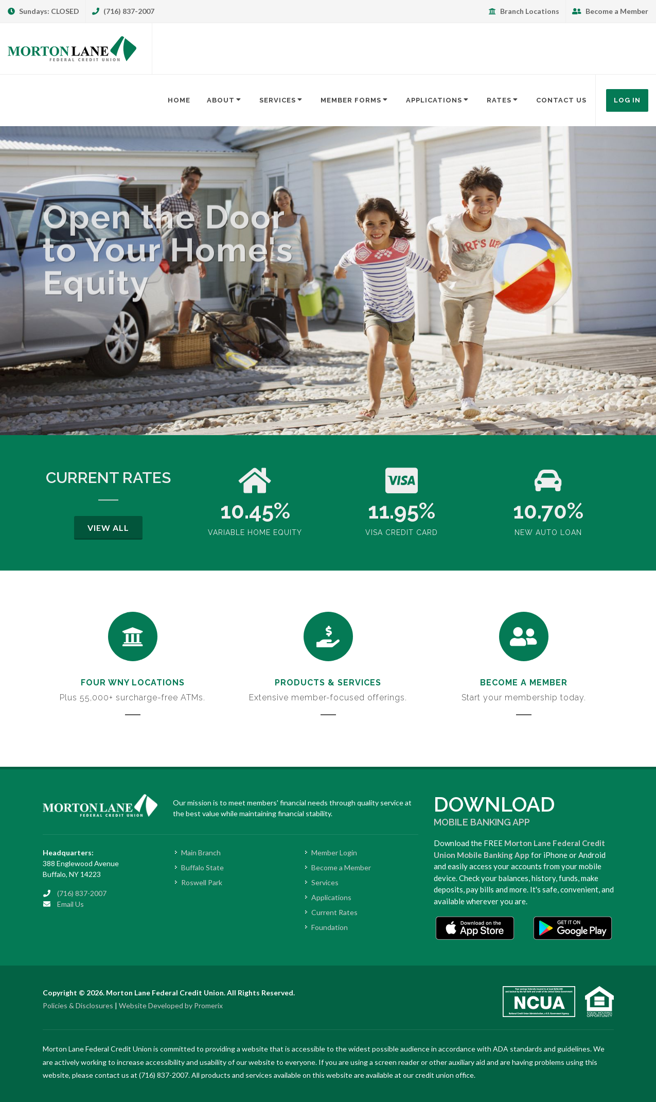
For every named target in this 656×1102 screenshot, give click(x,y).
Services (281, 100)
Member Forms (355, 100)
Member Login (334, 852)
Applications (438, 100)
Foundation (329, 927)
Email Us (70, 904)
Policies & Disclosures (78, 1005)
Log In (627, 100)
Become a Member (610, 11)
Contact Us (561, 100)
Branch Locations (524, 11)
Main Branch (201, 852)
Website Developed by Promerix (171, 1005)
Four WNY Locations (133, 682)
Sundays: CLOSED (43, 11)
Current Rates (334, 912)
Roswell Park (201, 882)
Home (179, 100)
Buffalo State (202, 867)
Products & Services (328, 682)
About (225, 100)
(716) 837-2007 (123, 11)
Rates (503, 100)
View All (108, 527)
